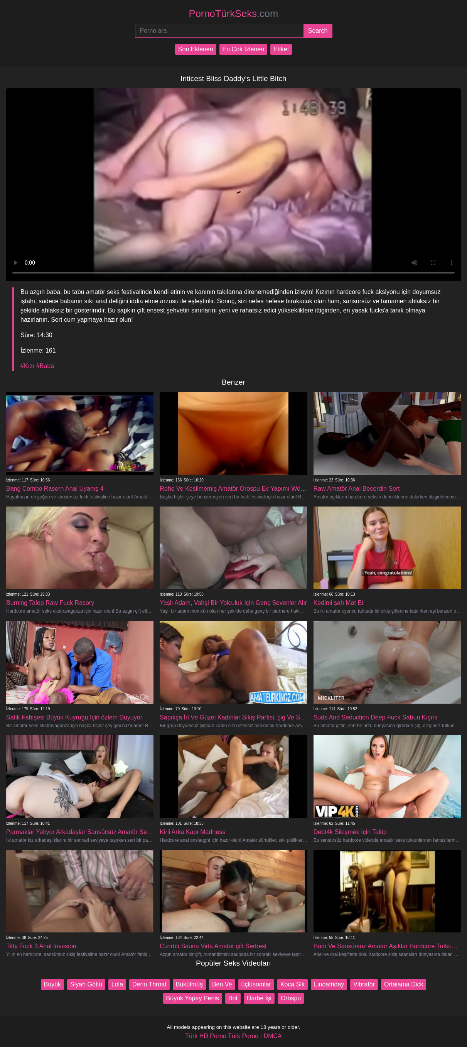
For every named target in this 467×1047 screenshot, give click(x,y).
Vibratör (364, 984)
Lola (117, 984)
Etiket (281, 49)
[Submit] (317, 31)
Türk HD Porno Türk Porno (221, 1036)
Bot (233, 998)
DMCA (273, 1036)
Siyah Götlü (86, 984)
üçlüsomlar (256, 984)
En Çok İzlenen (244, 49)
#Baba (45, 366)
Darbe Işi (259, 998)
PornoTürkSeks (233, 13)
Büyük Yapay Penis (192, 998)
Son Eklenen (195, 49)
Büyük (52, 984)
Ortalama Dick (403, 984)
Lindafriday (329, 984)
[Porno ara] (219, 31)
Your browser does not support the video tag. (233, 184)
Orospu (291, 998)
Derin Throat (149, 984)
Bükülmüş (189, 984)
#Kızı (27, 366)
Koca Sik (292, 984)
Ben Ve (222, 984)
